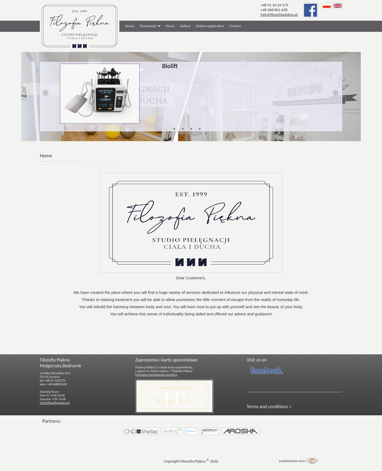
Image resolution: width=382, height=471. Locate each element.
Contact (235, 26)
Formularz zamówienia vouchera (156, 375)
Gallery (185, 26)
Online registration (210, 26)
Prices (170, 26)
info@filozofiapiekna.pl (279, 14)
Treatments (148, 26)
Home (129, 26)
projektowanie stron (292, 461)
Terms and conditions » (269, 406)
